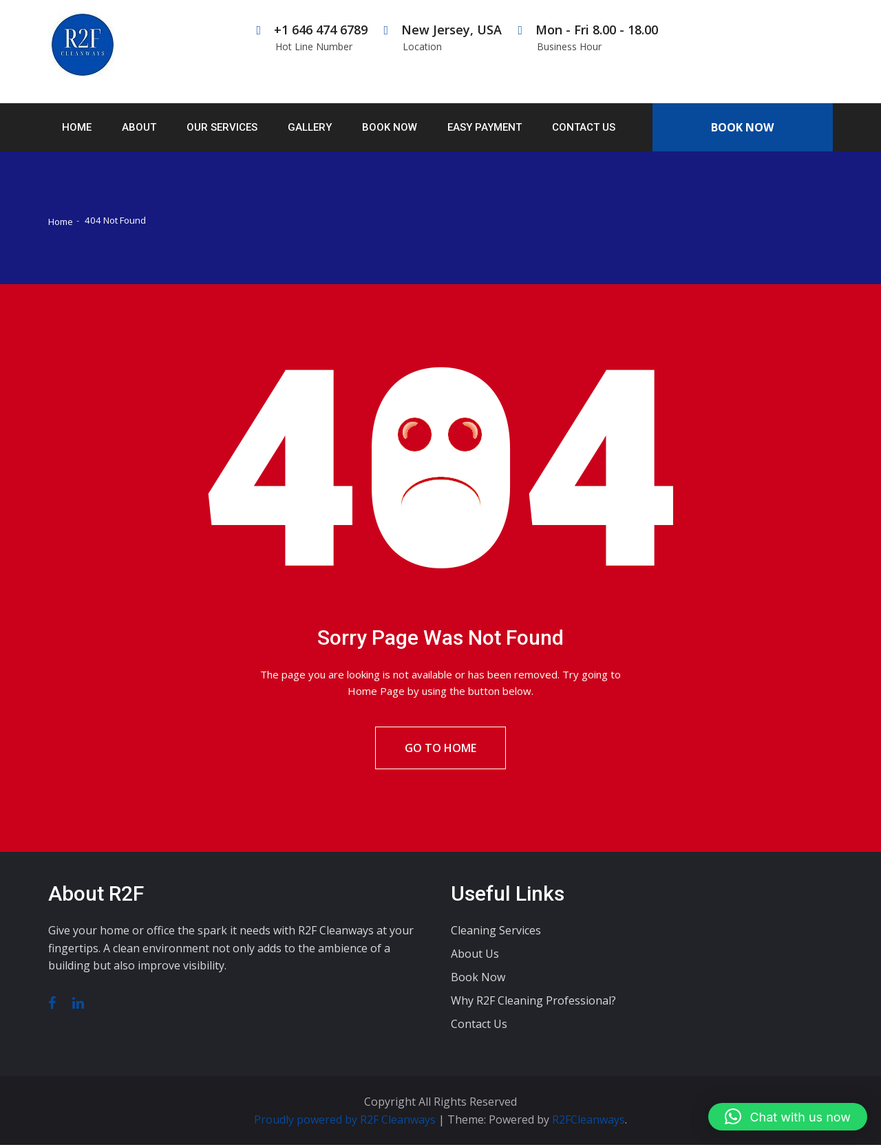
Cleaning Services (496, 933)
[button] (787, 1116)
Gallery (310, 127)
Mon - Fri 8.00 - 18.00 (588, 37)
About (139, 127)
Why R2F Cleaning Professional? (533, 1003)
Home (77, 127)
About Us (475, 956)
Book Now (389, 127)
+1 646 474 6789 (312, 37)
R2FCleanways (588, 1121)
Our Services (222, 127)
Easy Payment (484, 127)
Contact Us (583, 127)
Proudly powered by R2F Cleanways (346, 1121)
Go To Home (440, 749)
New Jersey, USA (443, 37)
